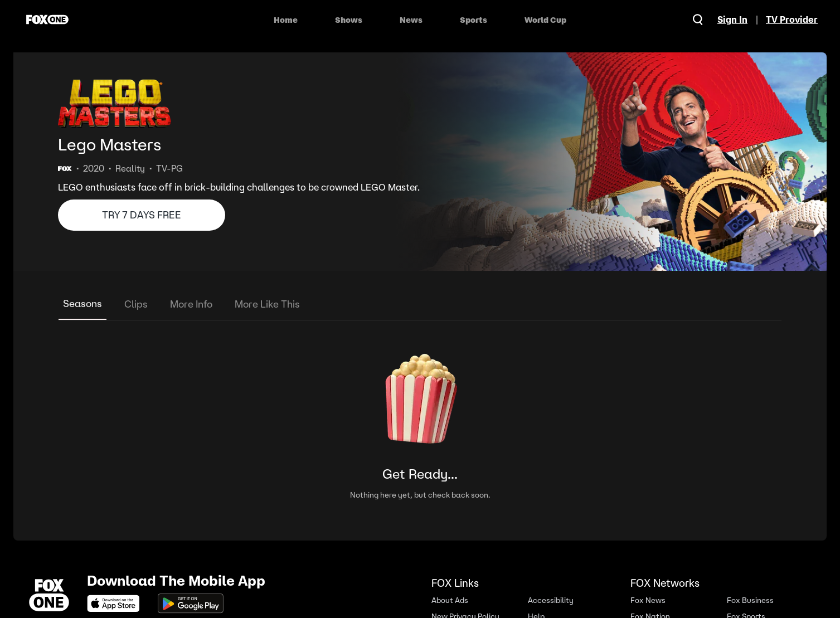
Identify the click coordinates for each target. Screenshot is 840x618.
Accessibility (551, 600)
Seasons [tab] (82, 303)
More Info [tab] (191, 304)
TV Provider (792, 19)
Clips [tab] (136, 304)
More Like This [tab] (267, 304)
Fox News (648, 600)
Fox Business (750, 600)
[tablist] (420, 304)
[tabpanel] (420, 419)
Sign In (732, 19)
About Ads (449, 600)
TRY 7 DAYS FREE (141, 214)
